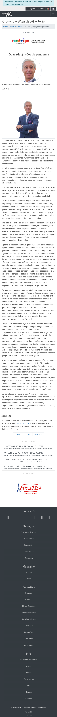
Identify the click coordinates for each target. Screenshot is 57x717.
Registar (30, 9)
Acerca (28, 666)
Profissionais (29, 539)
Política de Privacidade (28, 659)
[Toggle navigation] (52, 14)
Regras (28, 673)
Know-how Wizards (17, 27)
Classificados (29, 552)
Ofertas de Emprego (28, 532)
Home (5, 27)
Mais (28, 434)
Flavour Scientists (28, 606)
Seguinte (38, 434)
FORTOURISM (23, 423)
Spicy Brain (29, 639)
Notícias (29, 572)
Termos (29, 692)
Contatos (29, 699)
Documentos (28, 545)
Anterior (18, 434)
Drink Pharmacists (29, 613)
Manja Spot (29, 626)
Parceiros (28, 600)
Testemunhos (29, 679)
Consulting (29, 558)
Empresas (29, 593)
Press (29, 579)
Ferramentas (28, 645)
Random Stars (29, 632)
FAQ (28, 686)
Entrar (40, 9)
